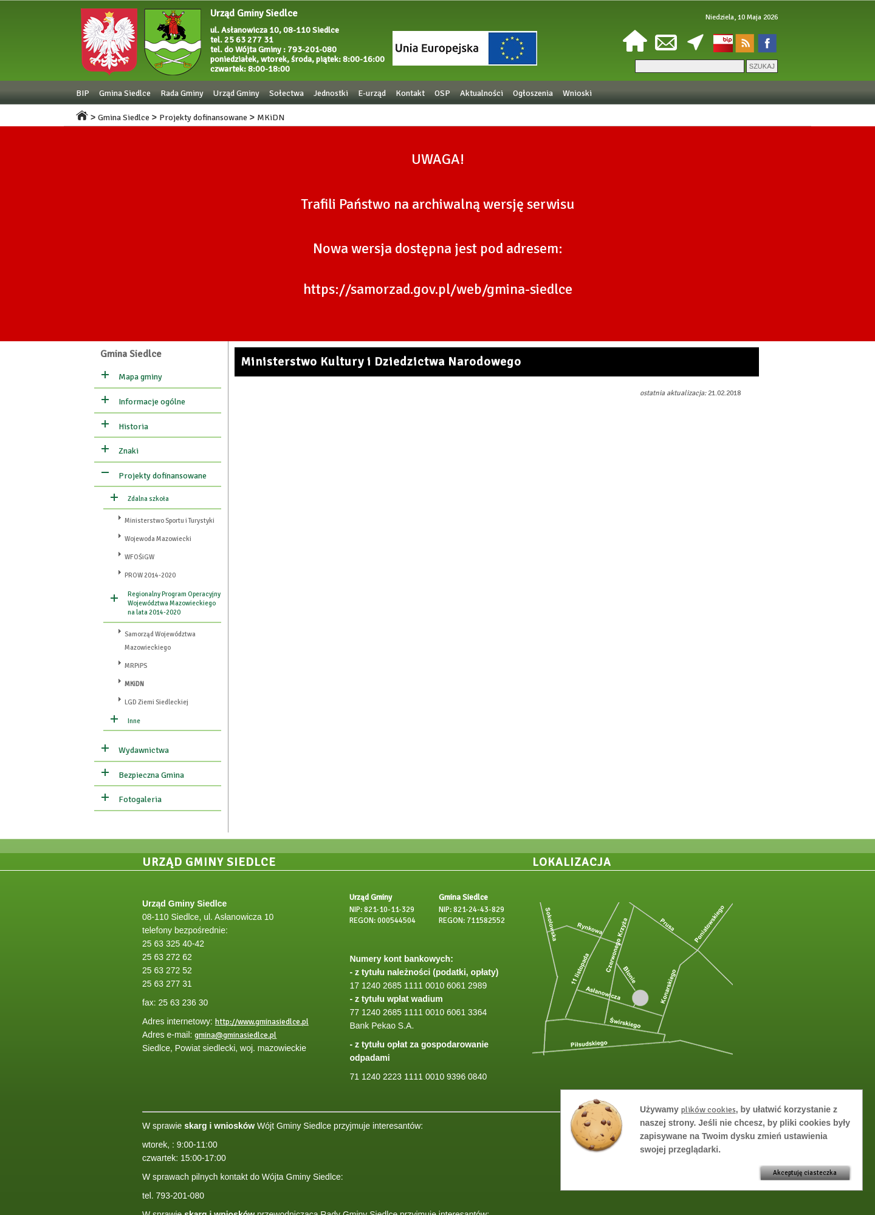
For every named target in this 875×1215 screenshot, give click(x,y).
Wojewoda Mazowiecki (158, 539)
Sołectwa (286, 93)
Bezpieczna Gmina (151, 775)
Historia (133, 426)
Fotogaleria (140, 799)
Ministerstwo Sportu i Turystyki (169, 521)
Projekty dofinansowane (203, 117)
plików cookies (708, 1109)
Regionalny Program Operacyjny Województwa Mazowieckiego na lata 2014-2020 (174, 603)
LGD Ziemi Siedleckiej (156, 702)
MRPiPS (136, 666)
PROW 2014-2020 (150, 575)
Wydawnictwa (143, 750)
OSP (442, 93)
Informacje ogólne (151, 401)
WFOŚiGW (139, 557)
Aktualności (481, 93)
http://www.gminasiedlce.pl (262, 1022)
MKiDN (270, 117)
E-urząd (372, 93)
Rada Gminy (182, 93)
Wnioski (577, 93)
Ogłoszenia (533, 93)
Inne (134, 721)
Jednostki (331, 93)
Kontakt (410, 93)
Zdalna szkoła (148, 499)
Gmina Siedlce (125, 93)
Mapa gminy (140, 377)
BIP (82, 93)
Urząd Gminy (236, 93)
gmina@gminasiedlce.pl (235, 1035)
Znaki (128, 451)
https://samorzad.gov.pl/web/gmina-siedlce (437, 289)
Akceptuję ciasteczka (805, 1173)
